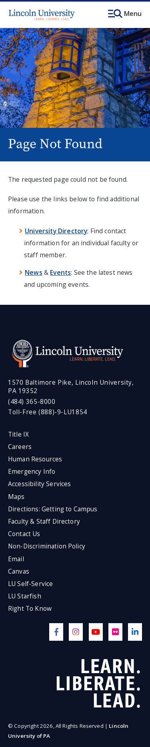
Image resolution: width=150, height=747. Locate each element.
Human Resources (35, 459)
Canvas (18, 571)
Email (16, 559)
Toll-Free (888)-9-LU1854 (47, 412)
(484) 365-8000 (32, 401)
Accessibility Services (39, 484)
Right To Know (30, 608)
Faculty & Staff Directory (44, 521)
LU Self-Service (30, 584)
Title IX (18, 434)
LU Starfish (24, 596)
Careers (20, 447)
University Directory (56, 230)
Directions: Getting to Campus (53, 509)
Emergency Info (31, 471)
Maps (16, 497)
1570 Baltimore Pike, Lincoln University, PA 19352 (71, 386)
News (33, 272)
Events (60, 272)
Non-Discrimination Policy (46, 546)
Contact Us (24, 534)
